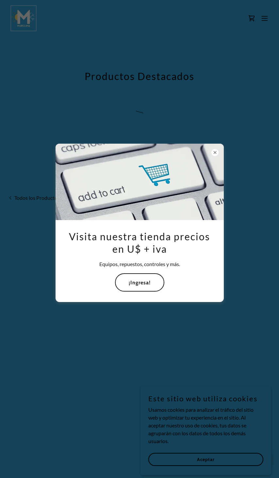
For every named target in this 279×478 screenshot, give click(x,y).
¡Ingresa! (140, 282)
